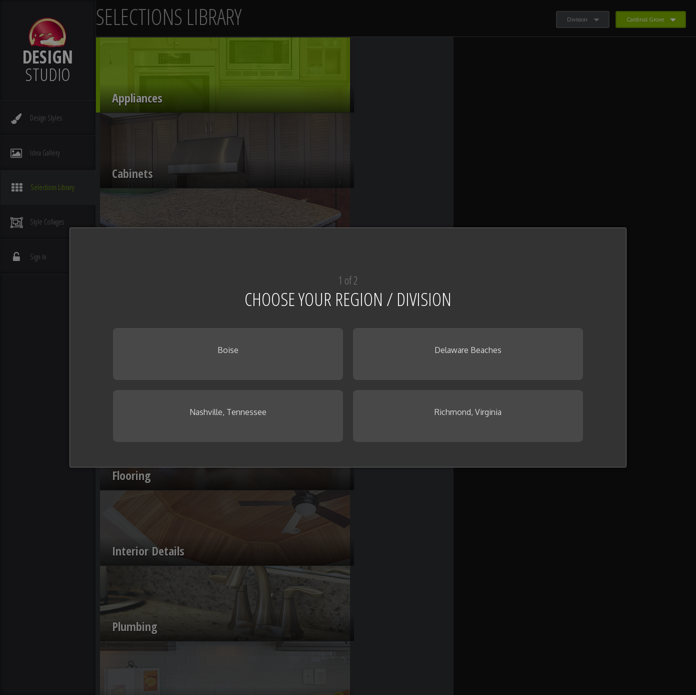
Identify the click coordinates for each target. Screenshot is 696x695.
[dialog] (348, 348)
